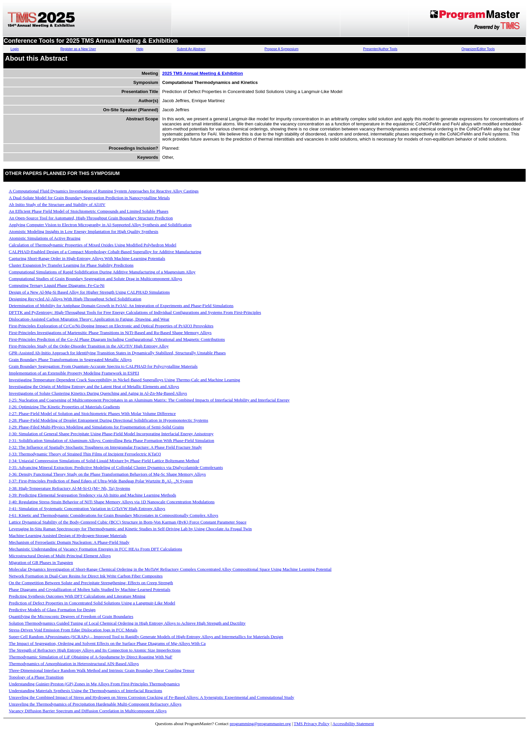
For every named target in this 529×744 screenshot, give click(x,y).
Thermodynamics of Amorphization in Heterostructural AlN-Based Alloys (74, 663)
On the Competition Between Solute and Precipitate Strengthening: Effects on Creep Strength (91, 582)
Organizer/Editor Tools (478, 49)
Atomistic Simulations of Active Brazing (44, 238)
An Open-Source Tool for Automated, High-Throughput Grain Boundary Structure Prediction (91, 217)
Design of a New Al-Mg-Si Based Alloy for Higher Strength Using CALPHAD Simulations (89, 292)
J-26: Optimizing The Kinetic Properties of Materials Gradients (64, 406)
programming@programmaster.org (260, 723)
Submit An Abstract (191, 49)
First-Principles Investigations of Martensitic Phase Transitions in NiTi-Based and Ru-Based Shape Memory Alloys (110, 332)
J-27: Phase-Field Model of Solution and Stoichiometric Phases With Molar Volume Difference (92, 413)
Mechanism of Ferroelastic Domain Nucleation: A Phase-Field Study (69, 542)
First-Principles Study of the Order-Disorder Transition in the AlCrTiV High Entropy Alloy (89, 346)
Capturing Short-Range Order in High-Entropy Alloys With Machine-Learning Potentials (87, 258)
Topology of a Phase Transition (36, 677)
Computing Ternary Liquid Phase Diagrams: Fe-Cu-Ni (57, 285)
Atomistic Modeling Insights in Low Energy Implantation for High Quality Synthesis (83, 231)
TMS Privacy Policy (312, 723)
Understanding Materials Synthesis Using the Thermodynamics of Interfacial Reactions (85, 690)
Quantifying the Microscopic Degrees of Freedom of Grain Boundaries (71, 616)
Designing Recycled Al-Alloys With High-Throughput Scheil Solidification (75, 298)
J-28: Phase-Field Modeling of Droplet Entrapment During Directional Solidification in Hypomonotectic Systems (108, 420)
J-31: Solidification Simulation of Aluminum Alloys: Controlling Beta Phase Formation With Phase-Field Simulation (111, 440)
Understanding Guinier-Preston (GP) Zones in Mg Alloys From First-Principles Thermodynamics (94, 683)
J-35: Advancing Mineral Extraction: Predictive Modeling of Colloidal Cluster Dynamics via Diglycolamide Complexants (116, 467)
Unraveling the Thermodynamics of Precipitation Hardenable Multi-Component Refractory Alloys (95, 704)
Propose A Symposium (281, 49)
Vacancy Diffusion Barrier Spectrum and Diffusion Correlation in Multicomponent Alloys (88, 710)
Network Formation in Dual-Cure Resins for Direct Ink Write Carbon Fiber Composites (86, 575)
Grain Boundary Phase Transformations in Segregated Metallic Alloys (70, 359)
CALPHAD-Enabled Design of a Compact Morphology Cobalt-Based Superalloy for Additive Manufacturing (105, 251)
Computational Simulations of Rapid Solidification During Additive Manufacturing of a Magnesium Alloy (102, 271)
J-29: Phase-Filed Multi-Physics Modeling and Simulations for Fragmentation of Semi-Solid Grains (96, 426)
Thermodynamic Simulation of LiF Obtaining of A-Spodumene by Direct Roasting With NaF (90, 656)
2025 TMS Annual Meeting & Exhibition (202, 73)
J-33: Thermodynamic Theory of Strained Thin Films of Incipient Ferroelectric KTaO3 (85, 453)
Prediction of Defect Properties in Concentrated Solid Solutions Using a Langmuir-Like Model (92, 602)
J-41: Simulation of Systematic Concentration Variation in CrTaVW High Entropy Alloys (87, 508)
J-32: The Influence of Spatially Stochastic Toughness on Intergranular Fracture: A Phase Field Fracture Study (105, 447)
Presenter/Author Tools (380, 49)
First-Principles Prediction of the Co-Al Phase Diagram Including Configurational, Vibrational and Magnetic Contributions (117, 339)
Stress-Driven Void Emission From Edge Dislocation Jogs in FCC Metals (73, 629)
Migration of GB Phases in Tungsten (41, 562)
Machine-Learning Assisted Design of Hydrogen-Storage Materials (68, 535)
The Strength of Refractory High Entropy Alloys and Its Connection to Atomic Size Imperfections (94, 650)
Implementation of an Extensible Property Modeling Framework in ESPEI (74, 373)
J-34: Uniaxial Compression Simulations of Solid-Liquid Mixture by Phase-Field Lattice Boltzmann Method (104, 460)
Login (14, 49)
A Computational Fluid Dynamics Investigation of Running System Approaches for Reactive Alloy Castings (104, 191)
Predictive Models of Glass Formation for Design (52, 609)
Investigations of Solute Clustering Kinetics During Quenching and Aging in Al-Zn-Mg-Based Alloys (98, 393)
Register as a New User (78, 49)
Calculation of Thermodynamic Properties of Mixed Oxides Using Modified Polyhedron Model (92, 244)
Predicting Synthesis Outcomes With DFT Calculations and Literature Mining (77, 596)
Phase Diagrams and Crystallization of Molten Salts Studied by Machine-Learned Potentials (89, 589)
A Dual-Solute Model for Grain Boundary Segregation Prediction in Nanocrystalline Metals (89, 197)
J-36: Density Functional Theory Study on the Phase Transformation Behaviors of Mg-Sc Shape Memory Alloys (107, 474)
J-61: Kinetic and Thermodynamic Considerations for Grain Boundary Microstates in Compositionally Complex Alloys (113, 515)
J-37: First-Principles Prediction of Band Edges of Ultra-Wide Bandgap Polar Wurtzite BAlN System (101, 480)
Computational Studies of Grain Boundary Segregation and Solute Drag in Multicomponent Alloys (95, 278)
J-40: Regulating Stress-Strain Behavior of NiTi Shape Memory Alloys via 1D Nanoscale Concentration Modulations (112, 501)
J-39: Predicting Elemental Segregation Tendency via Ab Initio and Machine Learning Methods (92, 495)
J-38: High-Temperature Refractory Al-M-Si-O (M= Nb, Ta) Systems (69, 488)
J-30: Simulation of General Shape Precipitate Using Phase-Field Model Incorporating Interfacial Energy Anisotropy (111, 433)
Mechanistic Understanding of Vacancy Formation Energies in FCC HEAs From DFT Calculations (95, 549)
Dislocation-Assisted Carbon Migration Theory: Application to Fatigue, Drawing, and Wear (89, 319)
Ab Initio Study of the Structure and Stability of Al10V (57, 204)
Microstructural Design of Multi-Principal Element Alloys (60, 555)
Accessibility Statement (353, 723)
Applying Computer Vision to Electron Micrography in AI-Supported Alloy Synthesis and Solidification (100, 224)
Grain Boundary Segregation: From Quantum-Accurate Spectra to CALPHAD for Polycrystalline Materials (103, 366)
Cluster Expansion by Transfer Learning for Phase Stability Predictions (71, 265)
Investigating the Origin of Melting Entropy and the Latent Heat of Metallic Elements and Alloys (94, 386)
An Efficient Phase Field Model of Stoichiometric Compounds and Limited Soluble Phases (88, 211)
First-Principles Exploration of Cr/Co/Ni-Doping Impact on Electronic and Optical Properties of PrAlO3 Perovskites (111, 325)
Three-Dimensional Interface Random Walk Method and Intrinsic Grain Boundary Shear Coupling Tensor (101, 670)
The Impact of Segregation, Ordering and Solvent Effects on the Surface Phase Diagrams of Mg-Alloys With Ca (107, 643)
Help (139, 49)
